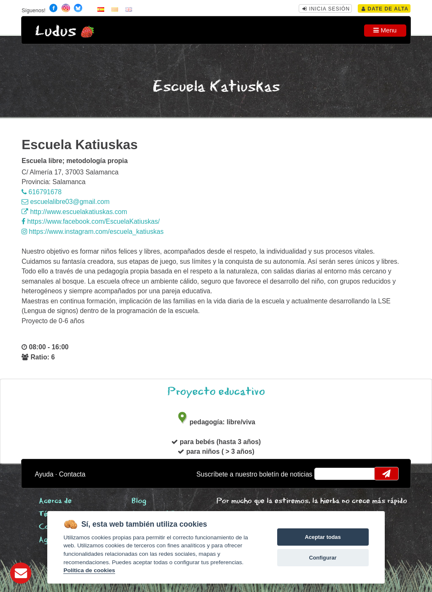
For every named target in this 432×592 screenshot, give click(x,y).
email (326, 473)
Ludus (55, 31)
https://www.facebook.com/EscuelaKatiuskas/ (91, 221)
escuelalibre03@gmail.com (66, 201)
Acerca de (55, 501)
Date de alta (385, 9)
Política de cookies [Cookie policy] (89, 570)
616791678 (42, 192)
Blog (139, 501)
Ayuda (44, 474)
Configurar (322, 557)
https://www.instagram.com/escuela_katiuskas (93, 231)
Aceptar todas (322, 537)
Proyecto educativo (216, 392)
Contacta (72, 474)
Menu (385, 30)
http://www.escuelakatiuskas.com (74, 211)
